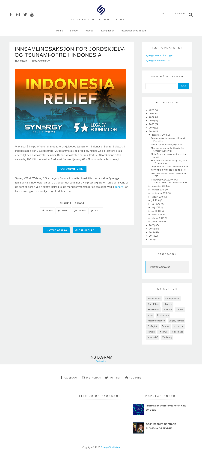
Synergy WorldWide (160, 267)
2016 (151, 228)
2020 (152, 124)
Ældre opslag (86, 230)
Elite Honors (154, 309)
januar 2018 (157, 221)
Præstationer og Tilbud (133, 30)
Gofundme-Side (71, 169)
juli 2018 (156, 200)
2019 (151, 127)
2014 (151, 236)
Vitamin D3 (153, 337)
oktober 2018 (158, 189)
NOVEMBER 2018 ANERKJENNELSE (168, 170)
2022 (152, 117)
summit (151, 331)
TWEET (63, 211)
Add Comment (41, 61)
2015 (151, 232)
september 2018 (160, 193)
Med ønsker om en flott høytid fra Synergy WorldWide (167, 149)
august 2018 (158, 196)
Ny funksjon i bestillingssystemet (167, 144)
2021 (151, 120)
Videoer (89, 30)
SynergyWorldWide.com (158, 60)
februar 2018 (158, 218)
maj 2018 (156, 207)
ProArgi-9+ (153, 326)
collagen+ (167, 304)
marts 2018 (157, 214)
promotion (179, 326)
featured (168, 309)
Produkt (165, 326)
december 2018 (159, 135)
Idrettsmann (163, 315)
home (150, 315)
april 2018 (157, 211)
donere (119, 187)
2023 (152, 113)
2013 (151, 239)
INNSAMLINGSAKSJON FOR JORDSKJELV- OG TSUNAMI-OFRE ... (170, 181)
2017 (151, 225)
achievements (154, 298)
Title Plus (163, 331)
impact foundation (156, 320)
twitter (113, 377)
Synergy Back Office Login (159, 55)
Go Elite (180, 309)
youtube (133, 377)
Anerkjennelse (172, 298)
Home (59, 30)
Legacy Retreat (176, 320)
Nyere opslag (56, 230)
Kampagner (107, 30)
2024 (152, 110)
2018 (151, 131)
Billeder (74, 30)
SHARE (47, 211)
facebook (69, 377)
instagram (91, 377)
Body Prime (153, 304)
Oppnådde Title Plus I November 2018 (169, 166)
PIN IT (96, 211)
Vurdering (167, 337)
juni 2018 (156, 204)
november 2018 (159, 186)
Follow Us (101, 361)
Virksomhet (177, 331)
